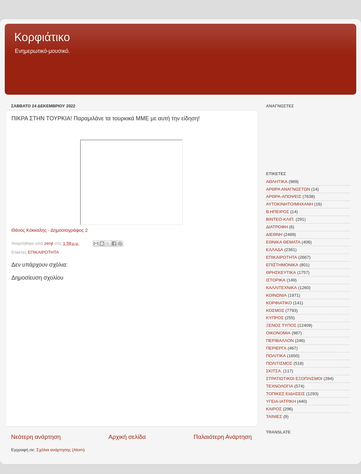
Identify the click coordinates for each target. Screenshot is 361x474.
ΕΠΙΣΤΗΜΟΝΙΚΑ (282, 264)
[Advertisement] (180, 72)
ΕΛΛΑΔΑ (274, 249)
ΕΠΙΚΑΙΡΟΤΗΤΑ (43, 252)
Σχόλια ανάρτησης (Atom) (60, 449)
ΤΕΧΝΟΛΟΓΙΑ (279, 386)
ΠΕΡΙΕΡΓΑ (276, 348)
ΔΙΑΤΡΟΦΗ (277, 226)
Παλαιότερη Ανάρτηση (222, 436)
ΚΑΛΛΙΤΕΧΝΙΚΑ (281, 287)
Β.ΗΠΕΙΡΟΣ (277, 211)
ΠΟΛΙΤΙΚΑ (276, 355)
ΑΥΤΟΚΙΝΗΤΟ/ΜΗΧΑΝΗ (289, 204)
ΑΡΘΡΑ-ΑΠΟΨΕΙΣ (283, 196)
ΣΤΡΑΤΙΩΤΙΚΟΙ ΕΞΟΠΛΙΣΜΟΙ (294, 378)
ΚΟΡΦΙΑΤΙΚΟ (279, 302)
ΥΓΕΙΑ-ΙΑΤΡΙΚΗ (281, 401)
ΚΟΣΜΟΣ (275, 310)
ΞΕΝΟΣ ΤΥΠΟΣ (281, 325)
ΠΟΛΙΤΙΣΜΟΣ (279, 363)
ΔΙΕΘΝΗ (274, 234)
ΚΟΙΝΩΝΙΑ (276, 295)
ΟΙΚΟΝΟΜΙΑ (278, 333)
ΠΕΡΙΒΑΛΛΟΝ (280, 340)
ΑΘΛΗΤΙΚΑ (277, 181)
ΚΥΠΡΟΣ (275, 317)
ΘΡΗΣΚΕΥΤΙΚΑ (281, 272)
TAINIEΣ (274, 416)
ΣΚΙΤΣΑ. (274, 371)
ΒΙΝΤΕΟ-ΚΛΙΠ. (280, 219)
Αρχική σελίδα (127, 436)
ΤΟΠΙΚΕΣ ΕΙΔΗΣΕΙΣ (285, 393)
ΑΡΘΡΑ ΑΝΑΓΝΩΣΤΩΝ (288, 189)
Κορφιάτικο (42, 37)
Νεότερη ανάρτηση (36, 436)
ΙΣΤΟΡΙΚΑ (275, 280)
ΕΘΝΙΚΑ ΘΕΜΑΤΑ (283, 242)
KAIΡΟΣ (274, 409)
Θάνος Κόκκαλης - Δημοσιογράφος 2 (49, 230)
